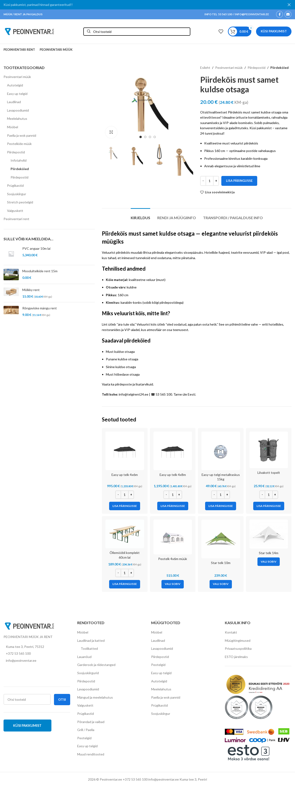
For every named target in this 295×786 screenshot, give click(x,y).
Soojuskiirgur (16, 194)
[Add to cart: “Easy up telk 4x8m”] (172, 506)
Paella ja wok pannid (21, 135)
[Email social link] (287, 14)
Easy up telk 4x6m (124, 475)
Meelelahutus (17, 119)
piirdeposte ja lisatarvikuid (134, 384)
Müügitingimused (237, 640)
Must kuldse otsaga (120, 352)
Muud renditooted (90, 754)
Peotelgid (84, 738)
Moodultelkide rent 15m (39, 271)
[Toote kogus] (209, 181)
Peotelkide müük (19, 144)
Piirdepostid (16, 152)
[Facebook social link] (279, 14)
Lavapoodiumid (18, 110)
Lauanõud (84, 657)
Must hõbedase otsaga (123, 374)
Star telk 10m (220, 563)
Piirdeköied (20, 169)
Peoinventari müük (17, 77)
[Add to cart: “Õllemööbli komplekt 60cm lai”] (124, 584)
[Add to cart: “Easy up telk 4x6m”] (124, 506)
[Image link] (29, 625)
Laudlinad (14, 102)
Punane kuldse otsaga (122, 359)
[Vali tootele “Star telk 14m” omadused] (268, 561)
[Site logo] (29, 31)
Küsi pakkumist (274, 31)
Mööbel (12, 127)
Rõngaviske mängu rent (39, 308)
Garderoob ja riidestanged (96, 665)
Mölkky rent (31, 290)
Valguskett (15, 211)
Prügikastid (15, 185)
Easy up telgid (17, 94)
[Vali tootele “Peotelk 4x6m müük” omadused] (172, 584)
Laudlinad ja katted (91, 640)
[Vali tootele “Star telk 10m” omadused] (221, 584)
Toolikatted (89, 648)
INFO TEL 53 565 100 (218, 14)
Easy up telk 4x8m (173, 475)
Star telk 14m (268, 553)
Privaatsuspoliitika (238, 648)
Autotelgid (15, 85)
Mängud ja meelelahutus (95, 697)
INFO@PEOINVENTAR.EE (251, 14)
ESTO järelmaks (236, 657)
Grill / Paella (85, 730)
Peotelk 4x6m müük (172, 559)
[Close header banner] (289, 4)
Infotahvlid (19, 160)
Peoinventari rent (16, 219)
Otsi (62, 699)
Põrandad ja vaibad (90, 722)
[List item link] (37, 653)
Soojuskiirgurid (88, 673)
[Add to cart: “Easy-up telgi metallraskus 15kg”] (220, 506)
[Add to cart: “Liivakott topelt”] (268, 506)
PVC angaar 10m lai (36, 248)
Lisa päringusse (239, 181)
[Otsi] (136, 31)
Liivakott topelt (268, 473)
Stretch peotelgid (20, 202)
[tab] (140, 215)
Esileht (205, 68)
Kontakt (231, 632)
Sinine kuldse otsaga (121, 367)
